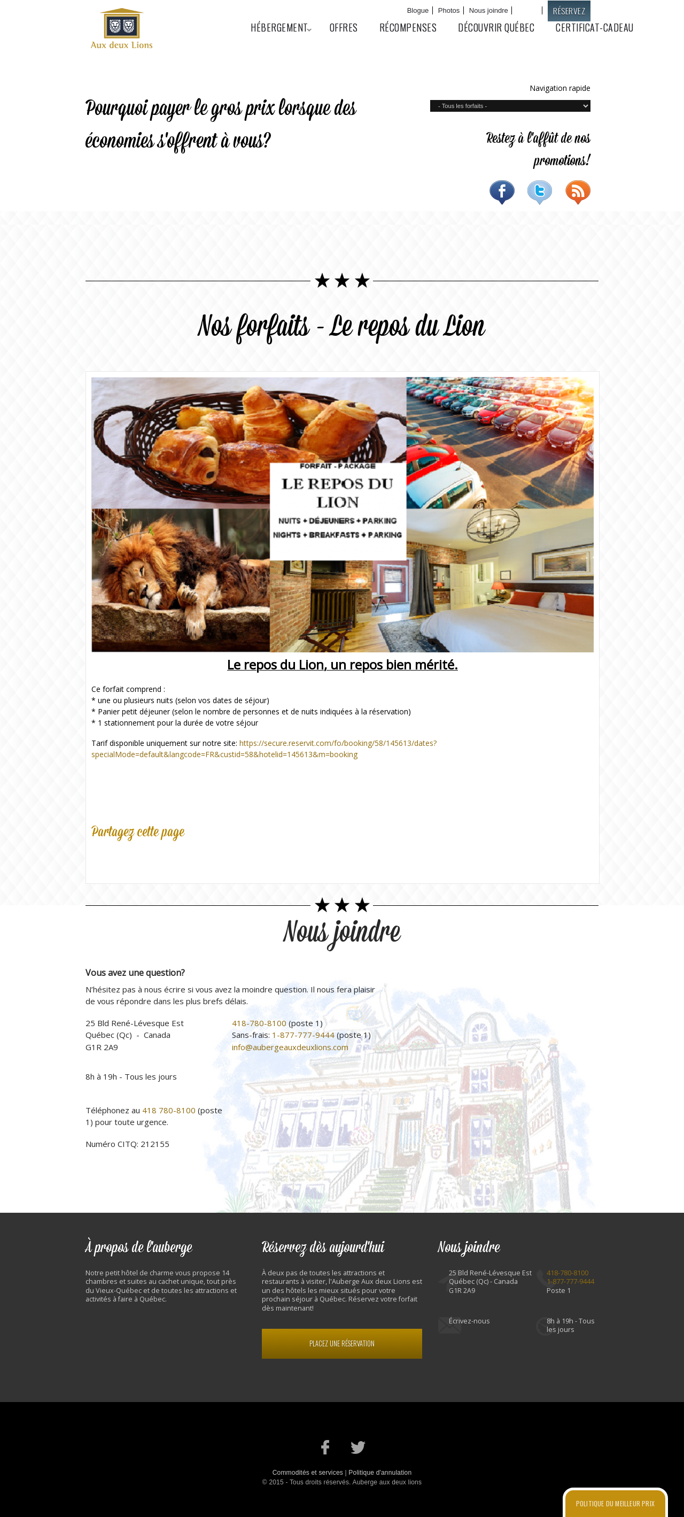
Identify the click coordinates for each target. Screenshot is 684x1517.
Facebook (502, 192)
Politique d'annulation (379, 1472)
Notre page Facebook (325, 1447)
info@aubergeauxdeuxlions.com (290, 1047)
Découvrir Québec (496, 27)
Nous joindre (488, 10)
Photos (449, 10)
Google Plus (149, 857)
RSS (577, 192)
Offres (344, 27)
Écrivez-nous (469, 1321)
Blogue (418, 10)
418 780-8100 (169, 1110)
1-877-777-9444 (303, 1034)
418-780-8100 (259, 1023)
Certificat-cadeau (595, 27)
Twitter (540, 192)
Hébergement (276, 27)
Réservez (569, 10)
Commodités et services (308, 1472)
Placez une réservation (342, 1343)
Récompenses (408, 27)
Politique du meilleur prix (615, 1503)
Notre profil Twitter (358, 1447)
